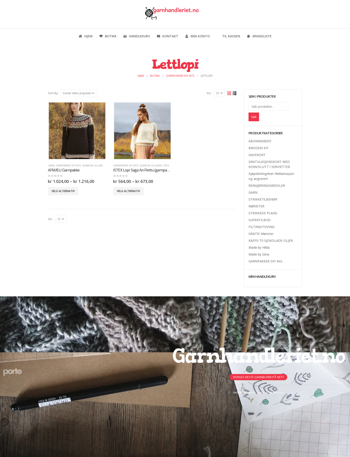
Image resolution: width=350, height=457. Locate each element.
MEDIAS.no (276, 392)
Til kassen (228, 36)
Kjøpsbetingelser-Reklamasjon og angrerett (271, 176)
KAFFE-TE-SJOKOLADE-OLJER (271, 240)
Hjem (85, 36)
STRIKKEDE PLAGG (263, 213)
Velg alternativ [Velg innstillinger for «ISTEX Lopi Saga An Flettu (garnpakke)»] (128, 191)
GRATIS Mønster (261, 233)
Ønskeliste (259, 36)
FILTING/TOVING (261, 227)
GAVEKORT (257, 155)
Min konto (197, 36)
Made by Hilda (259, 247)
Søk (254, 117)
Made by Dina (259, 254)
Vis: (209, 93)
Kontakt (167, 36)
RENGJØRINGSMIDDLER (267, 185)
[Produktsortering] (79, 93)
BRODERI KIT (259, 148)
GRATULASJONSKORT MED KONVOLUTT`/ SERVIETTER (269, 164)
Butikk (108, 36)
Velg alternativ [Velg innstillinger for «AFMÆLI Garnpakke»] (63, 191)
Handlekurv (136, 36)
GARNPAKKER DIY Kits (68, 165)
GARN (51, 165)
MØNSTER (256, 206)
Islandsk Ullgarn (93, 165)
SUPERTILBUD (260, 220)
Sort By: (53, 93)
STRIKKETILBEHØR (263, 199)
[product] (77, 130)
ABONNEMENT (260, 141)
